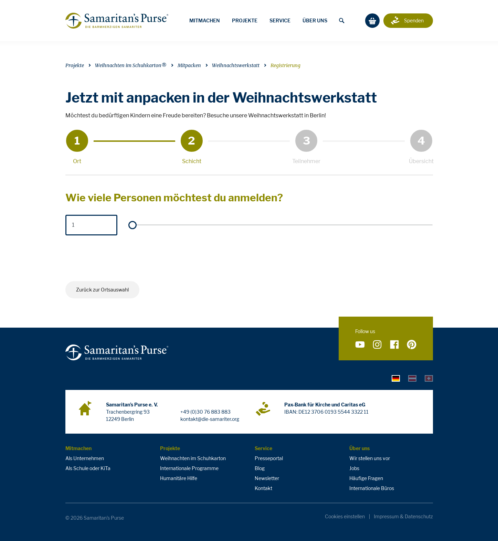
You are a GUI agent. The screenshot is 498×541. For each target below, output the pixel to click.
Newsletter (267, 478)
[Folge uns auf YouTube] (360, 344)
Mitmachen (204, 20)
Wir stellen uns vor (369, 458)
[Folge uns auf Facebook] (394, 344)
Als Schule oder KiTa (87, 468)
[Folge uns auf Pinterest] (411, 344)
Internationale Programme (189, 468)
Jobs (354, 468)
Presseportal (269, 458)
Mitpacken (189, 65)
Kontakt (263, 488)
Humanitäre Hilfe (178, 478)
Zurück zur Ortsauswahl (102, 290)
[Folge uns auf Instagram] (377, 344)
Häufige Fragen (366, 478)
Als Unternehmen (84, 458)
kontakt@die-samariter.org (209, 419)
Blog (260, 468)
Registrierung (285, 65)
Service (279, 20)
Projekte (244, 20)
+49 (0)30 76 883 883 (205, 412)
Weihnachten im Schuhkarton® (131, 65)
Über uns (315, 20)
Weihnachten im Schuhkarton (193, 458)
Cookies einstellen (345, 516)
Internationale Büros (371, 488)
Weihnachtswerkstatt (235, 65)
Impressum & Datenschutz (403, 516)
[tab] (396, 377)
